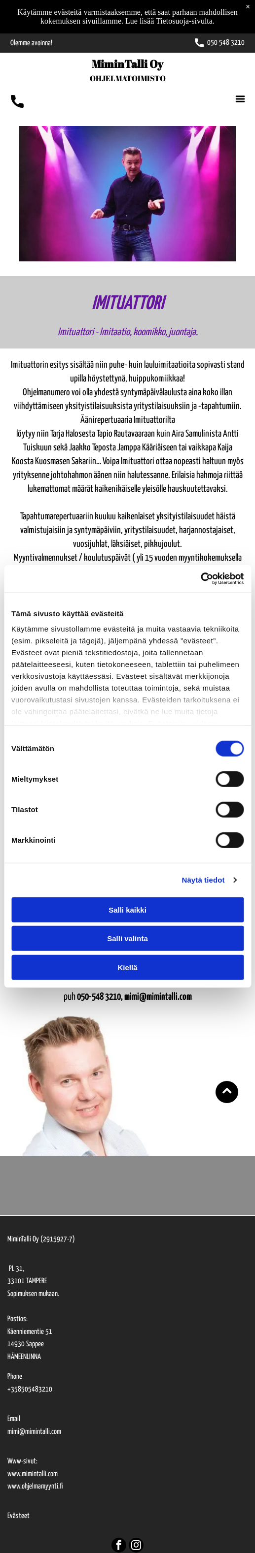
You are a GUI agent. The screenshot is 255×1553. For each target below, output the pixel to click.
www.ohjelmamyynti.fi (35, 1486)
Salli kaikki (127, 910)
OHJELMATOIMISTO (128, 78)
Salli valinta (127, 938)
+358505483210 (29, 1389)
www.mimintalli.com (32, 1474)
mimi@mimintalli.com (34, 1431)
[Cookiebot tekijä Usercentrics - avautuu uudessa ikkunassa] (200, 578)
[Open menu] (240, 99)
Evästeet (18, 1516)
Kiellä (127, 967)
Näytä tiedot (203, 880)
